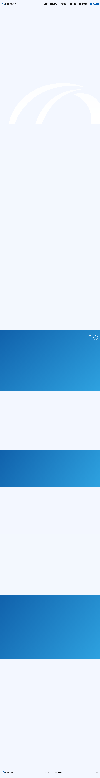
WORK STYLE (53, 4)
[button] (90, 337)
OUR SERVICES (83, 4)
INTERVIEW (63, 4)
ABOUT (46, 4)
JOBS (70, 4)
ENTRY (94, 4)
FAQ (75, 4)
